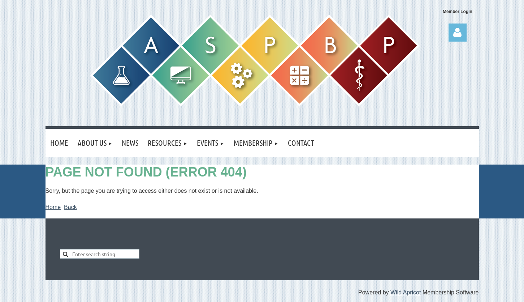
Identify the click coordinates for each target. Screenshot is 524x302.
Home (53, 207)
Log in (458, 33)
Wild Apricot (405, 292)
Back (70, 207)
